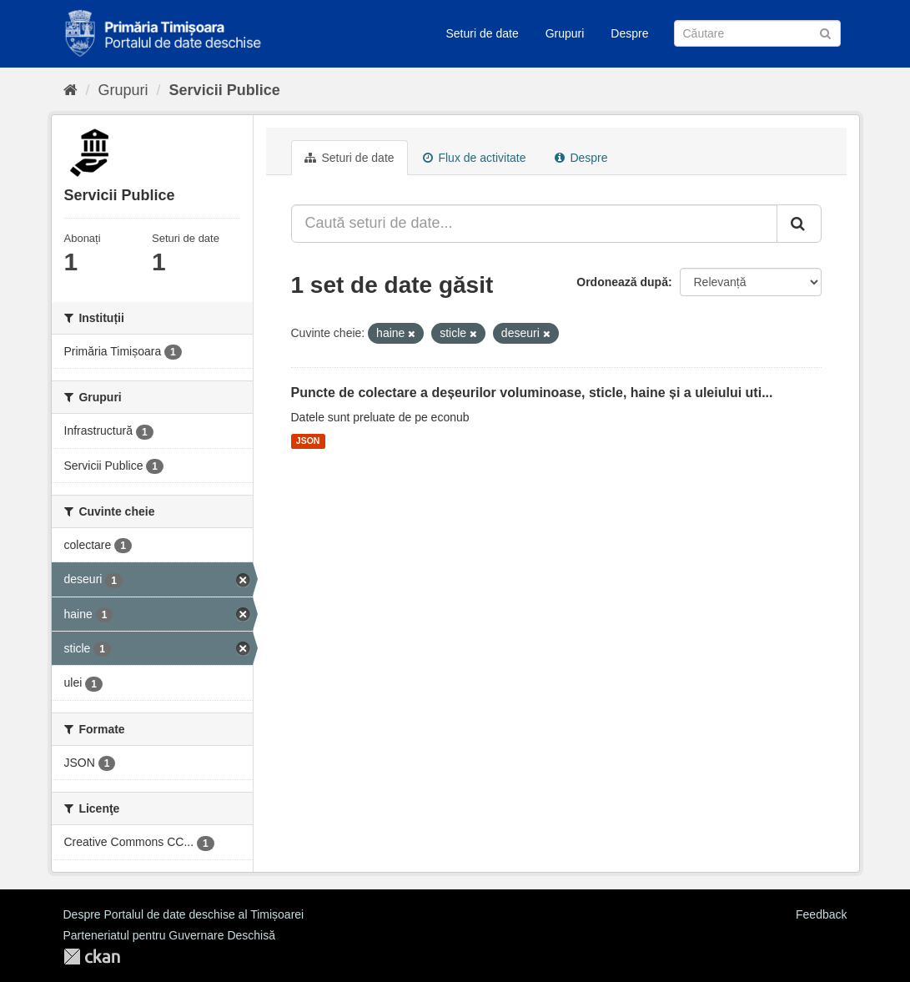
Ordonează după (622, 282)
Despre (629, 33)
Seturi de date (482, 33)
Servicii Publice (224, 90)
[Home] (70, 90)
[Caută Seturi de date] (757, 33)
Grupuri (565, 33)
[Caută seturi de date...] (534, 223)
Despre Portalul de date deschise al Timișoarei (183, 914)
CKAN (91, 956)
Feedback (821, 914)
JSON (308, 441)
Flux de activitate (474, 157)
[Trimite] (825, 32)
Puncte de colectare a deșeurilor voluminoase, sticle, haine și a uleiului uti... (532, 392)
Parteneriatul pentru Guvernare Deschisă (169, 935)
